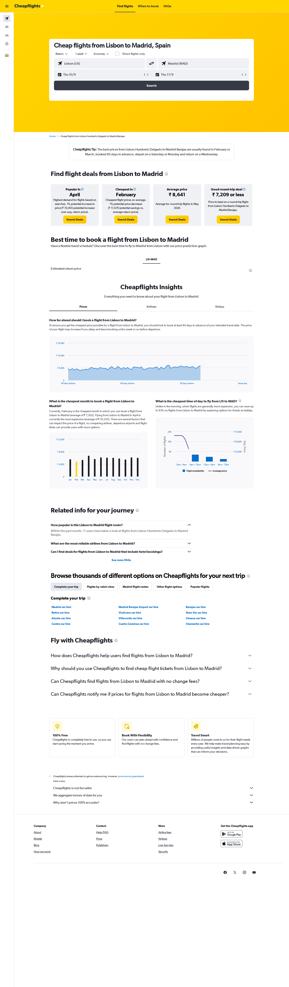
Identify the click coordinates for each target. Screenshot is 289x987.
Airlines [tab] (151, 306)
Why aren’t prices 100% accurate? (153, 802)
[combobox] (62, 54)
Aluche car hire (61, 618)
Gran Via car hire (196, 612)
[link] (74, 219)
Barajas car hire (196, 607)
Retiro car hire (60, 612)
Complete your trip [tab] (66, 586)
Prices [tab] (83, 306)
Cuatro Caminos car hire (134, 623)
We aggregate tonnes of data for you (153, 795)
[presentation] (166, 174)
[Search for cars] (7, 35)
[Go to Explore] (7, 44)
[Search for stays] (7, 27)
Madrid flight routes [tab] (135, 586)
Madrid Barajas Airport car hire (138, 607)
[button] (6, 6)
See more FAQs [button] (121, 560)
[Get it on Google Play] (231, 834)
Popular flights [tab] (199, 586)
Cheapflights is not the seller (153, 788)
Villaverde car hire (130, 618)
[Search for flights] (7, 18)
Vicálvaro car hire (130, 612)
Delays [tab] (219, 306)
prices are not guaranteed (131, 776)
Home (52, 136)
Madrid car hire (61, 607)
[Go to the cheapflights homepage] (29, 6)
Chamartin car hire (198, 623)
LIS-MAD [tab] (151, 259)
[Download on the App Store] (231, 843)
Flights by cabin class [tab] (100, 586)
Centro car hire (61, 623)
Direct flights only (133, 53)
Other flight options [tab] (169, 586)
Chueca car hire (196, 618)
